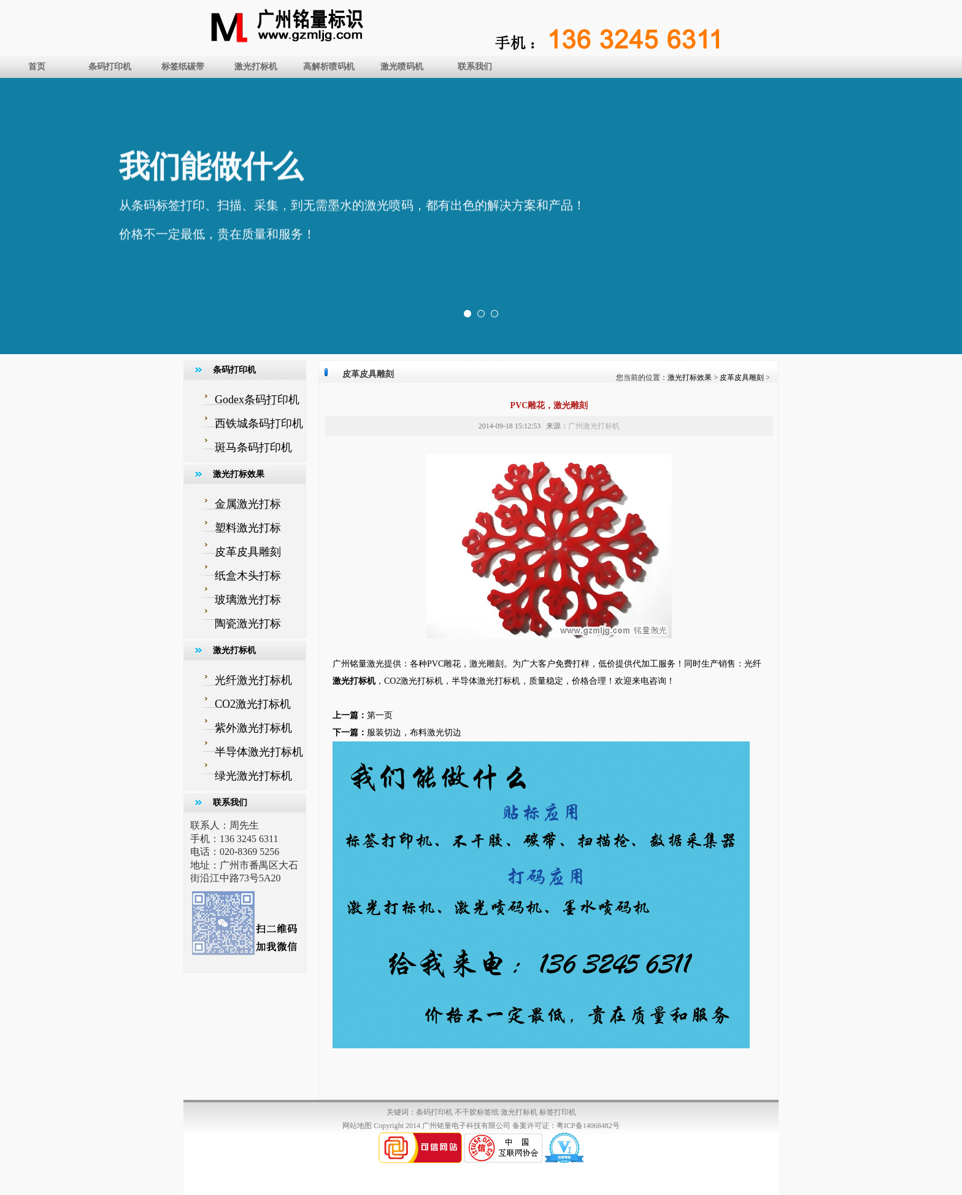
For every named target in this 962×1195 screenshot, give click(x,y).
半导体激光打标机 (259, 752)
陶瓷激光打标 (248, 623)
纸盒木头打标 (248, 576)
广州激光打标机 (594, 426)
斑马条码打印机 (253, 447)
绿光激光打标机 (253, 776)
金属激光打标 (248, 504)
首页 (36, 66)
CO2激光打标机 (253, 704)
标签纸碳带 (182, 66)
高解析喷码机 (329, 66)
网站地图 (357, 1125)
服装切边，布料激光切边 (414, 732)
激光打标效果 (690, 377)
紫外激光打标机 (253, 728)
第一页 (380, 715)
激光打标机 (255, 66)
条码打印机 (109, 66)
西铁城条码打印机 (259, 423)
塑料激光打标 (248, 528)
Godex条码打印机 (257, 399)
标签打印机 (557, 1112)
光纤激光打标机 (253, 680)
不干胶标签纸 (477, 1112)
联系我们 (475, 66)
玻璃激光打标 (248, 600)
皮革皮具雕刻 (248, 552)
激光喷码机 (401, 66)
